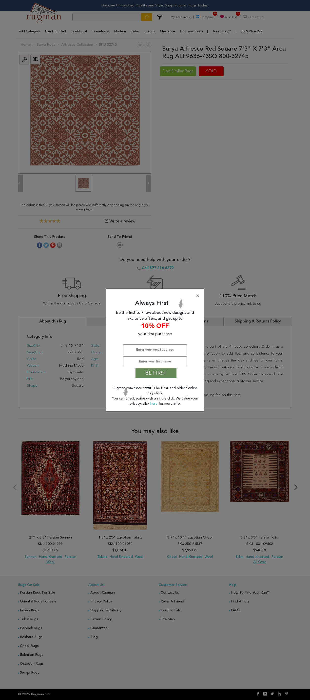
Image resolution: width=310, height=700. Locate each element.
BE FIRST (156, 373)
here (154, 403)
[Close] (156, 296)
